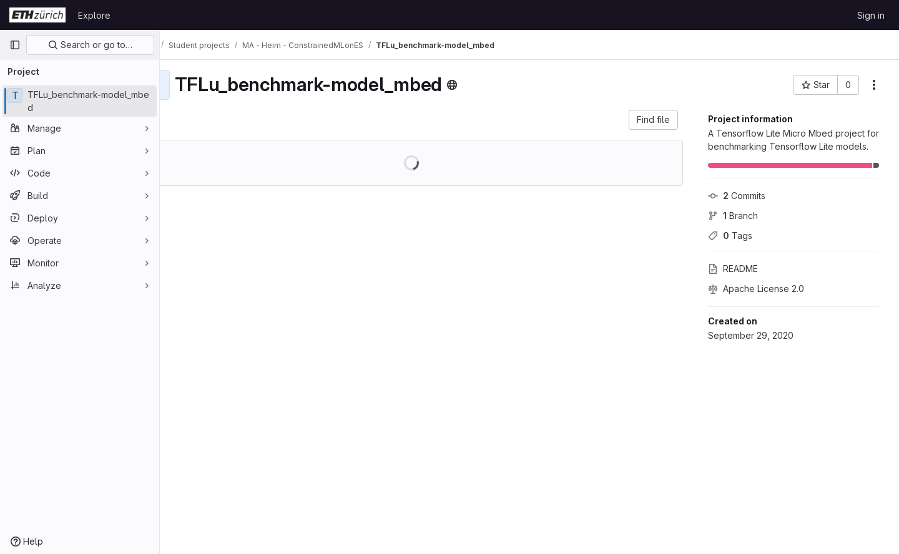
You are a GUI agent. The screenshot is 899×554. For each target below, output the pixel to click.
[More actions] (874, 85)
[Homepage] (37, 15)
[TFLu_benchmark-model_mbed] (79, 101)
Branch (733, 215)
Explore (94, 15)
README (733, 268)
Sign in (871, 15)
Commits (736, 195)
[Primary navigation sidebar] (15, 45)
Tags (730, 235)
